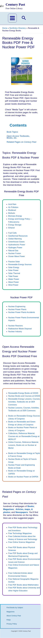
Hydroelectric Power (16, 245)
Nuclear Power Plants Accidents (21, 312)
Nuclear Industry (15, 332)
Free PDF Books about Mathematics (23, 585)
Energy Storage (14, 225)
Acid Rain (12, 204)
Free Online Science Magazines (21, 542)
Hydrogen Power (15, 248)
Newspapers (21, 512)
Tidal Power (13, 276)
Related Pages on (21, 142)
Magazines (8, 509)
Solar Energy (13, 267)
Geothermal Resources (18, 236)
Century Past (15, 4)
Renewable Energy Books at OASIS (23, 393)
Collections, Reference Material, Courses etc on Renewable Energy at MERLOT (23, 436)
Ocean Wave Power (16, 256)
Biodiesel (12, 210)
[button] (24, 18)
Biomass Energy (15, 216)
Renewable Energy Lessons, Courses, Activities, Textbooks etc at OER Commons (24, 402)
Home (4, 28)
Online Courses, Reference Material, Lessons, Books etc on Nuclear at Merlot (23, 445)
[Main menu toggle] (12, 18)
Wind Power (13, 285)
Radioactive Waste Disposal (20, 329)
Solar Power (13, 270)
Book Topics (12, 132)
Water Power (13, 279)
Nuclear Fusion (14, 253)
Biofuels (11, 213)
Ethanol (11, 228)
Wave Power (13, 282)
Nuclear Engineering (16, 306)
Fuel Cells (12, 233)
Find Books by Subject (15, 607)
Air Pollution (13, 207)
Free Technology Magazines (20, 533)
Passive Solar (14, 262)
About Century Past (14, 616)
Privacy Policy (12, 624)
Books (30, 506)
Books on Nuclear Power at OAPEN (23, 477)
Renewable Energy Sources (20, 264)
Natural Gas (13, 250)
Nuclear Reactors (15, 326)
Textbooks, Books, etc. (18, 137)
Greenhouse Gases (16, 242)
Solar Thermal (14, 273)
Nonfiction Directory (17, 28)
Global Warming (15, 239)
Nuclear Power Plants (17, 309)
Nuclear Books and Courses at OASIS (24, 396)
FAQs (9, 620)
